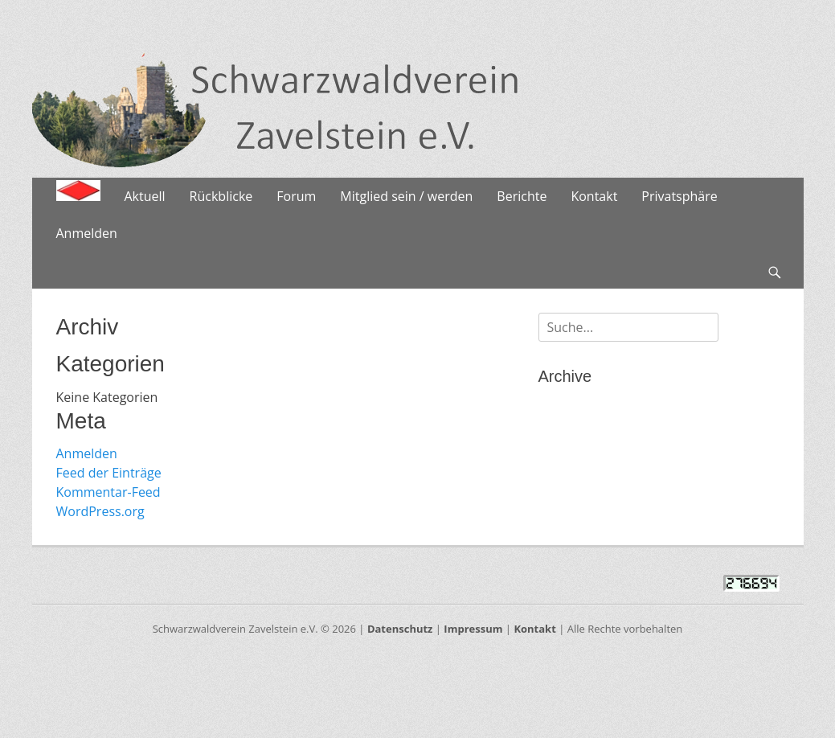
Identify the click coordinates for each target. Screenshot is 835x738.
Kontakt (594, 196)
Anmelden (86, 233)
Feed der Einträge (109, 473)
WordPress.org (100, 511)
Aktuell (145, 196)
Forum (296, 196)
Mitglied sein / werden (406, 196)
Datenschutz (400, 628)
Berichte (521, 196)
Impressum (473, 628)
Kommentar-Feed (108, 492)
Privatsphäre (679, 196)
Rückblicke (221, 196)
